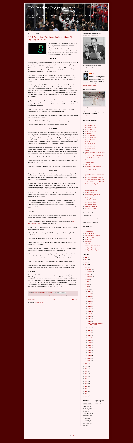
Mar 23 (90, 306)
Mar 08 (90, 342)
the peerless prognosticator (60, 295)
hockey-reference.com (90, 208)
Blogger (73, 435)
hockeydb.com (88, 239)
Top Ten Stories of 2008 (91, 200)
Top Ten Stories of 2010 (91, 204)
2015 (86, 371)
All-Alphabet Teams (90, 148)
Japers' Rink (88, 241)
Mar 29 (90, 293)
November (89, 271)
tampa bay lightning (49, 295)
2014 (86, 373)
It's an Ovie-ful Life (89, 162)
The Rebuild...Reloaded (90, 188)
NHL (43, 295)
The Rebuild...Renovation (91, 190)
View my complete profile (89, 85)
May (87, 284)
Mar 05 (90, 350)
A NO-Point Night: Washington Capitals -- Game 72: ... (95, 324)
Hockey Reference (89, 237)
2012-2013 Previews (90, 139)
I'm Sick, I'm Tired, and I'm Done (93, 158)
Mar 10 (90, 337)
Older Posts (74, 299)
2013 (86, 376)
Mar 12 (90, 332)
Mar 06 (90, 347)
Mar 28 (90, 296)
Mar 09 (90, 340)
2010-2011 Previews (90, 129)
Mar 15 (90, 327)
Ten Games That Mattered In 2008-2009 (94, 177)
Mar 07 (90, 345)
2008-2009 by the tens (90, 123)
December (89, 269)
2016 (86, 368)
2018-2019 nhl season (37, 295)
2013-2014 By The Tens (91, 144)
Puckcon (87, 172)
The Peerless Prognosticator (51, 8)
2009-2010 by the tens (90, 127)
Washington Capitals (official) (92, 248)
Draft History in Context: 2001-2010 (94, 156)
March (88, 289)
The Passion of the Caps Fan (92, 184)
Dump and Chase (89, 231)
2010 (86, 383)
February (88, 358)
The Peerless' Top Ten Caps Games (93, 186)
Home (53, 299)
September (89, 276)
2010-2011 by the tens (90, 131)
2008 (86, 388)
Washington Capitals (71, 295)
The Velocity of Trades (90, 198)
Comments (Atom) (39, 302)
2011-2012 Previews (90, 135)
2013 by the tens (89, 142)
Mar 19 (90, 313)
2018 (86, 363)
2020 (86, 264)
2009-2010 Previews (90, 125)
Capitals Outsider (89, 229)
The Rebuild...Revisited (90, 192)
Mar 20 (90, 311)
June (87, 281)
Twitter (86, 116)
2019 (86, 267)
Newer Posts (31, 299)
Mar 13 (90, 330)
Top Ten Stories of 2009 (91, 202)
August (88, 279)
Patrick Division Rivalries (91, 170)
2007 (86, 391)
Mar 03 (90, 352)
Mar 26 (90, 298)
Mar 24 (90, 303)
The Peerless (94, 73)
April (87, 286)
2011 (86, 381)
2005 (86, 396)
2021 (86, 262)
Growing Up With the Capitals (92, 235)
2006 (86, 393)
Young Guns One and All (91, 206)
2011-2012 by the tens (90, 137)
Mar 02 (90, 355)
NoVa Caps (87, 243)
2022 (86, 259)
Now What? (88, 164)
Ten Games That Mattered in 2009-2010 (94, 179)
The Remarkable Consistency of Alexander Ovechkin (92, 195)
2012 (86, 378)
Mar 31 (90, 291)
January (88, 360)
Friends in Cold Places (90, 233)
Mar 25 (90, 301)
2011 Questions (88, 133)
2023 (86, 257)
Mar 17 (90, 318)
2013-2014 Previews (90, 146)
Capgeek (87, 150)
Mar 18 (90, 316)
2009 (86, 386)
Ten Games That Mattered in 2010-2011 (94, 181)
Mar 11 (90, 335)
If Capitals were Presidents (91, 160)
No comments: (49, 292)
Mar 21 (90, 308)
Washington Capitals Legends (92, 250)
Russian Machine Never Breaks (92, 245)
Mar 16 (90, 321)
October (88, 274)
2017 (86, 366)
